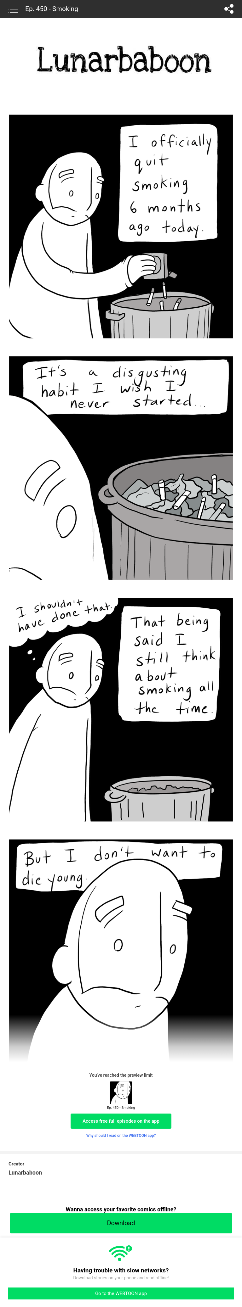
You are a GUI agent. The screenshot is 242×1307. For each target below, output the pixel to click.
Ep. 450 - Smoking (51, 9)
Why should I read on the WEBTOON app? (121, 1135)
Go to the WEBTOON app (121, 1293)
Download (121, 1223)
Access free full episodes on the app (121, 1121)
